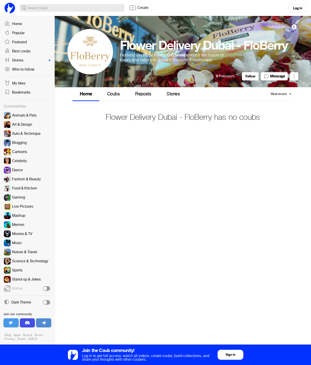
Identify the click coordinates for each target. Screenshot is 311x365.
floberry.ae (276, 26)
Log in (297, 8)
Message (274, 76)
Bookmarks (18, 92)
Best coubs (18, 51)
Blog (8, 335)
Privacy (10, 339)
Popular (15, 33)
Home (13, 24)
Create (139, 7)
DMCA (32, 339)
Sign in (230, 354)
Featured (16, 42)
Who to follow (19, 69)
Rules (22, 339)
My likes (15, 83)
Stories (27, 60)
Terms (38, 335)
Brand (27, 335)
